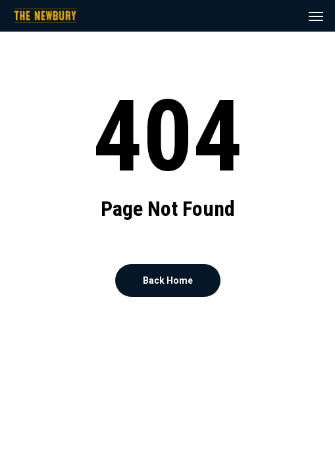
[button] (316, 15)
